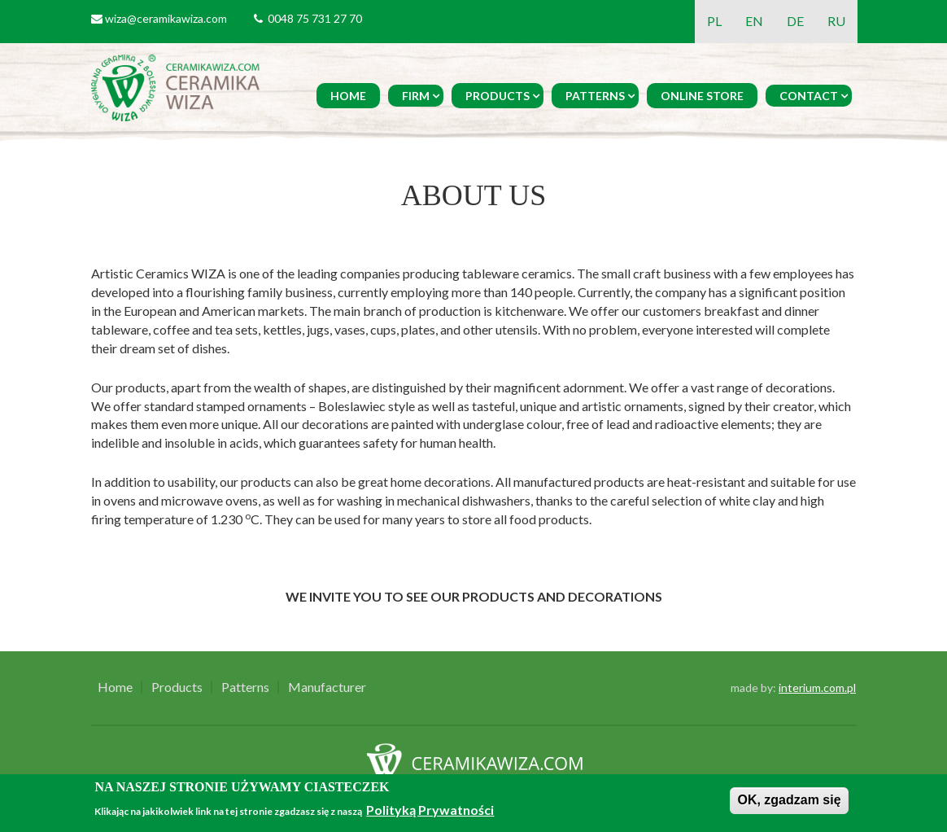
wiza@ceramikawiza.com (166, 18)
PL (714, 20)
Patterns (595, 96)
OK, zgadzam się (788, 800)
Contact (808, 96)
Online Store (702, 96)
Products (497, 96)
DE (795, 20)
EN (754, 20)
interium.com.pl (817, 687)
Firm (416, 96)
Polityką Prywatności (430, 809)
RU (836, 20)
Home (348, 96)
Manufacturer (327, 687)
